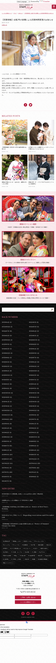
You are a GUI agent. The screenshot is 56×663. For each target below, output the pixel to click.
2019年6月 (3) (7, 424)
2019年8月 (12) (7, 419)
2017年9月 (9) (7, 468)
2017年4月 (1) (33, 472)
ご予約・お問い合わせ (28, 597)
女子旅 (33, 545)
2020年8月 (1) (7, 397)
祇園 (34, 559)
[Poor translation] (7, 632)
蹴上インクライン (9, 563)
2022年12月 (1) (7, 353)
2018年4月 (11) (34, 450)
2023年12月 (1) (7, 340)
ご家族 (35, 552)
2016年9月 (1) (6, 476)
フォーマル (16, 545)
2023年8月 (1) (34, 344)
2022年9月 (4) (34, 353)
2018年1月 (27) (7, 459)
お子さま (42, 552)
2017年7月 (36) (7, 472)
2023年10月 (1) (34, 340)
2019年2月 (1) (6, 432)
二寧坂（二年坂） (17, 559)
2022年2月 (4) (34, 366)
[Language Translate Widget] (23, 2)
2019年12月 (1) (7, 410)
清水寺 (27, 559)
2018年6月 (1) (34, 446)
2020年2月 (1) (7, 406)
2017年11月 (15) (7, 463)
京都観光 (25, 545)
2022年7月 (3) (34, 357)
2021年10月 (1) (7, 375)
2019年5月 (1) (33, 424)
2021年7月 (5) (34, 380)
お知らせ (4, 25)
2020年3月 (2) (34, 401)
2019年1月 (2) (34, 432)
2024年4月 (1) (34, 331)
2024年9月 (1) (34, 327)
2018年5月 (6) (7, 450)
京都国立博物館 (43, 559)
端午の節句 (44, 548)
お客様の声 (7, 541)
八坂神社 (6, 559)
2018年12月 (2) (7, 437)
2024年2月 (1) (7, 335)
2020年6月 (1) (34, 397)
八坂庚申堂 (32, 555)
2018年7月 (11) (7, 446)
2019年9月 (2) (34, 415)
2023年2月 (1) (7, 349)
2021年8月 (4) (7, 380)
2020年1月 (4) (34, 406)
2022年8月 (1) (7, 357)
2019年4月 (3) (7, 428)
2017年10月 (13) (34, 463)
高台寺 (40, 555)
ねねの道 (48, 555)
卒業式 (5, 548)
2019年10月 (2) (7, 415)
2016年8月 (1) (34, 476)
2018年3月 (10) (7, 454)
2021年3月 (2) (7, 388)
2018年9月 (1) (6, 441)
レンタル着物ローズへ (28, 602)
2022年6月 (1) (7, 362)
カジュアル (7, 545)
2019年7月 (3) (34, 419)
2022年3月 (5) (7, 366)
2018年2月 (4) (34, 454)
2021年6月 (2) (7, 384)
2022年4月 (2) (34, 362)
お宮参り (6, 552)
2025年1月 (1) (33, 322)
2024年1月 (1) (34, 335)
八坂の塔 (23, 555)
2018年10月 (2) (34, 437)
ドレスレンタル (39, 541)
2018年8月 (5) (34, 441)
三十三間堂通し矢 (16, 548)
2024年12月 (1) (7, 327)
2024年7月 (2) (7, 331)
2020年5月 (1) (7, 401)
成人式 (49, 545)
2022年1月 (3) (7, 371)
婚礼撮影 (41, 545)
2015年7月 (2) (6, 481)
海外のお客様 (7, 555)
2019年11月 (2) (34, 410)
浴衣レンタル (28, 541)
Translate (44, 1)
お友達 (27, 552)
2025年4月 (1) (7, 322)
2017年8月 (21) (34, 468)
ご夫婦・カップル (17, 552)
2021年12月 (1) (34, 371)
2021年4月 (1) (34, 384)
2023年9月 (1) (7, 344)
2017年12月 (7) (34, 459)
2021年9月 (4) (34, 375)
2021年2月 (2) (34, 388)
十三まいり (27, 548)
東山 (16, 555)
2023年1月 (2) (34, 349)
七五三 (36, 548)
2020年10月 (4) (7, 393)
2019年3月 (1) (34, 428)
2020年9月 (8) (34, 393)
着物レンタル (17, 541)
